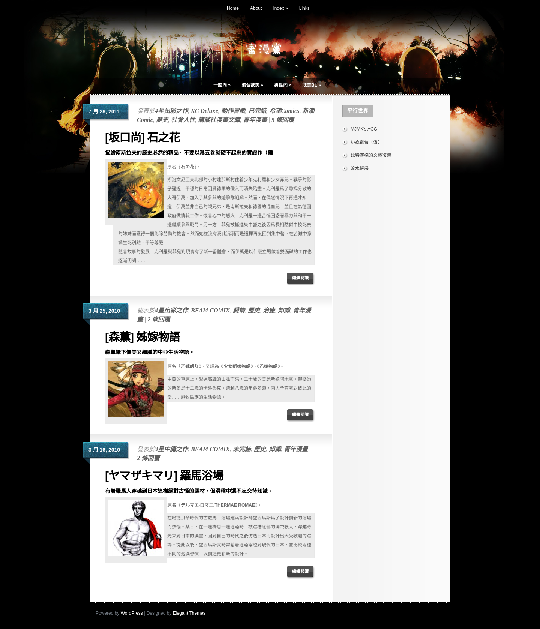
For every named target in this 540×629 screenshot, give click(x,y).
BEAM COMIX (210, 310)
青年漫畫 (255, 120)
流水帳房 (360, 168)
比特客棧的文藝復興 (371, 155)
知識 (284, 310)
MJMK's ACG (364, 129)
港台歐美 (252, 85)
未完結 (242, 449)
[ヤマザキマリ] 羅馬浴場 (164, 476)
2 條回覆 (158, 319)
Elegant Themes (189, 613)
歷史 (162, 120)
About (256, 8)
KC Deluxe (204, 111)
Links (304, 8)
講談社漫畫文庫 (219, 120)
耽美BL (311, 85)
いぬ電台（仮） (366, 142)
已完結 (257, 111)
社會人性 (183, 120)
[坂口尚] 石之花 (142, 137)
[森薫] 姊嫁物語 (142, 337)
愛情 (239, 310)
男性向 (282, 85)
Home (233, 8)
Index (280, 8)
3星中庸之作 (171, 449)
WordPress (132, 613)
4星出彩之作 (171, 111)
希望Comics (284, 111)
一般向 (222, 85)
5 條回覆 (283, 120)
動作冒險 (233, 111)
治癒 (269, 310)
